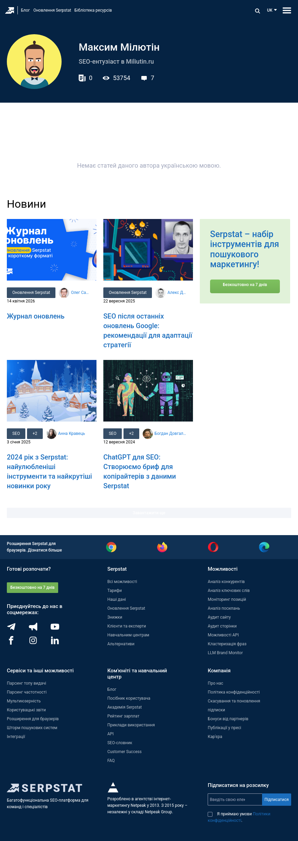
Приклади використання (131, 725)
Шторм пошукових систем (32, 727)
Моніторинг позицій (227, 599)
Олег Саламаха (81, 292)
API (110, 734)
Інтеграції (16, 736)
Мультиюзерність (24, 701)
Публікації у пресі (224, 727)
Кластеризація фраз (227, 644)
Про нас (215, 683)
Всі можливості (122, 581)
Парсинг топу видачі (26, 683)
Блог (25, 10)
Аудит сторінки (222, 626)
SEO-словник (119, 742)
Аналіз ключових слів (229, 590)
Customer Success (124, 751)
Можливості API (223, 635)
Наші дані (116, 599)
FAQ (111, 760)
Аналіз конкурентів (226, 581)
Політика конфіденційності (234, 692)
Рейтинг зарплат (123, 716)
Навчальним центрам (128, 635)
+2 (35, 433)
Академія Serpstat (124, 707)
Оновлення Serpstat (52, 10)
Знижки (114, 617)
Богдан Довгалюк (171, 433)
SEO (16, 433)
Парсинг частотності (27, 692)
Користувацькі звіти (26, 710)
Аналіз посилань (224, 608)
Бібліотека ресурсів (93, 10)
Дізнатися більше (45, 550)
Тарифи (114, 590)
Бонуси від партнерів (228, 718)
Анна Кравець (71, 433)
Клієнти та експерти (126, 626)
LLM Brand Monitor (225, 652)
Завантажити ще (149, 512)
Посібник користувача (129, 698)
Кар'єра (215, 736)
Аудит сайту (219, 617)
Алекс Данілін (177, 292)
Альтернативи (120, 644)
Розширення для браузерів (33, 718)
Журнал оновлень (36, 316)
